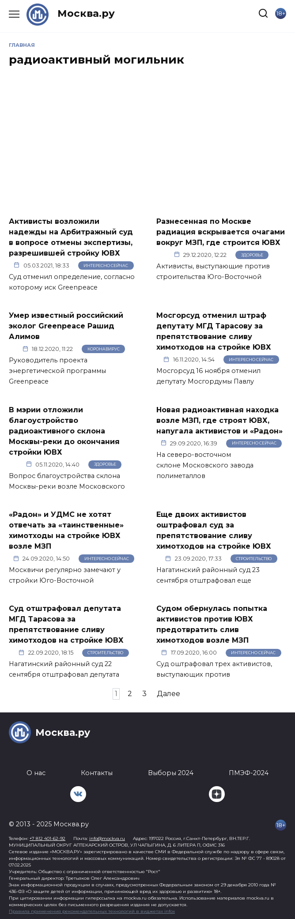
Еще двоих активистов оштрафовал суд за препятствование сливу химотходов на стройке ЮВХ (213, 530)
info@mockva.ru (107, 838)
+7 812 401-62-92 (47, 838)
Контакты (97, 773)
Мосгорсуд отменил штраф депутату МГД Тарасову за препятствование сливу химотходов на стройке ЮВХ (213, 331)
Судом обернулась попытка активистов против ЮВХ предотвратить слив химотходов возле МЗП (211, 624)
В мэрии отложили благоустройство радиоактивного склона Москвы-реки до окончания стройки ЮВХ (64, 430)
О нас (35, 773)
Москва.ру (86, 13)
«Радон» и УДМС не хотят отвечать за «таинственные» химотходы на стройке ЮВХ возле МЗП (66, 530)
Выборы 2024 (170, 773)
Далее (168, 693)
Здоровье (252, 254)
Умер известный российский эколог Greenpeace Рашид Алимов (66, 326)
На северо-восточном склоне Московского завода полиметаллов (204, 465)
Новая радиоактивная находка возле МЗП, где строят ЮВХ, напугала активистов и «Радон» (219, 420)
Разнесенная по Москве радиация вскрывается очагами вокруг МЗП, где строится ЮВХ (220, 231)
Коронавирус (103, 349)
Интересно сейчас (105, 265)
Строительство (254, 558)
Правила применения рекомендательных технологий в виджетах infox (92, 911)
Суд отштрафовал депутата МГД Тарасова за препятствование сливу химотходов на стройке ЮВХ (66, 624)
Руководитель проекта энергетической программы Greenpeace (57, 370)
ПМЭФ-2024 (249, 773)
